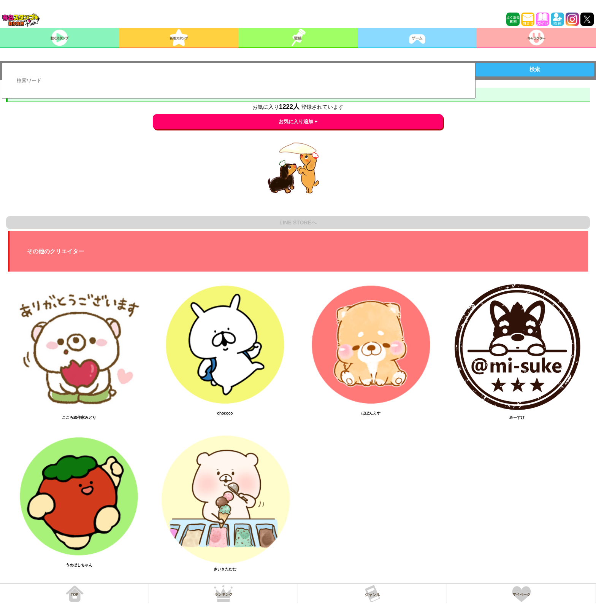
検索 (534, 69)
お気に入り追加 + (298, 121)
